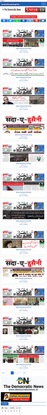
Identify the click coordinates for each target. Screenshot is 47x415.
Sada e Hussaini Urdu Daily (23, 48)
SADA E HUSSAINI (23, 52)
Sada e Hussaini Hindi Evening (23, 134)
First (3, 373)
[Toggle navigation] (43, 4)
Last (24, 373)
